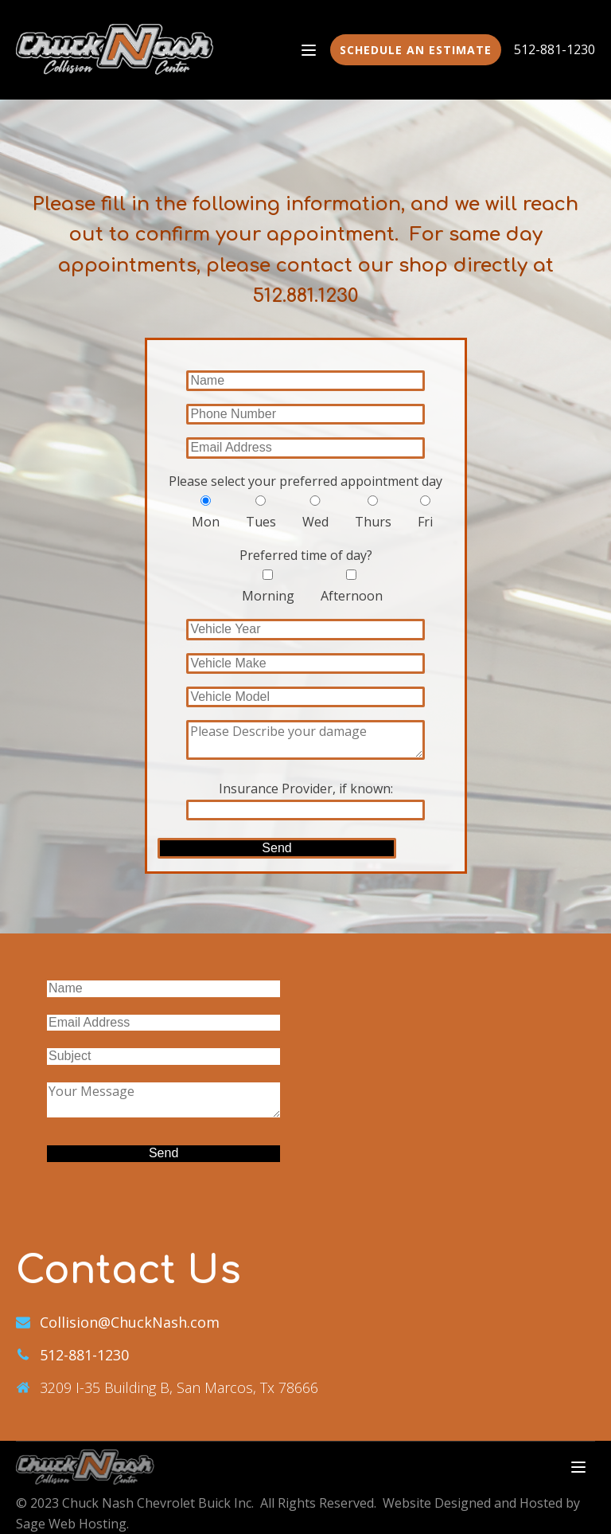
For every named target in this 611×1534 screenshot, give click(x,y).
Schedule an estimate (416, 49)
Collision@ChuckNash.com (130, 1322)
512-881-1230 (554, 49)
